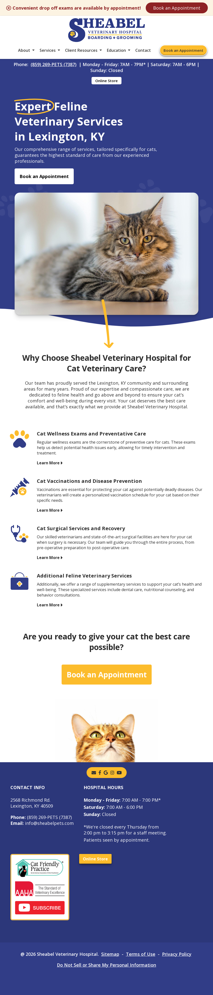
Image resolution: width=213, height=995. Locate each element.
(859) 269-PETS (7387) (53, 64)
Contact (143, 50)
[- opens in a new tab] (99, 773)
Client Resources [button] (81, 50)
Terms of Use (140, 954)
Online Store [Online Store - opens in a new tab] (106, 80)
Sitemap (110, 954)
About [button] (24, 50)
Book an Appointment (176, 8)
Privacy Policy (176, 954)
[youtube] (119, 773)
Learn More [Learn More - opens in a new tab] (48, 462)
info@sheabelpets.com (42, 823)
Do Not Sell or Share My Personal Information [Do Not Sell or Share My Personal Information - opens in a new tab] (106, 965)
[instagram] (112, 773)
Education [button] (116, 50)
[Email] (94, 773)
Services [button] (48, 50)
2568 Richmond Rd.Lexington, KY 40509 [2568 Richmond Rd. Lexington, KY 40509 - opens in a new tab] (31, 803)
